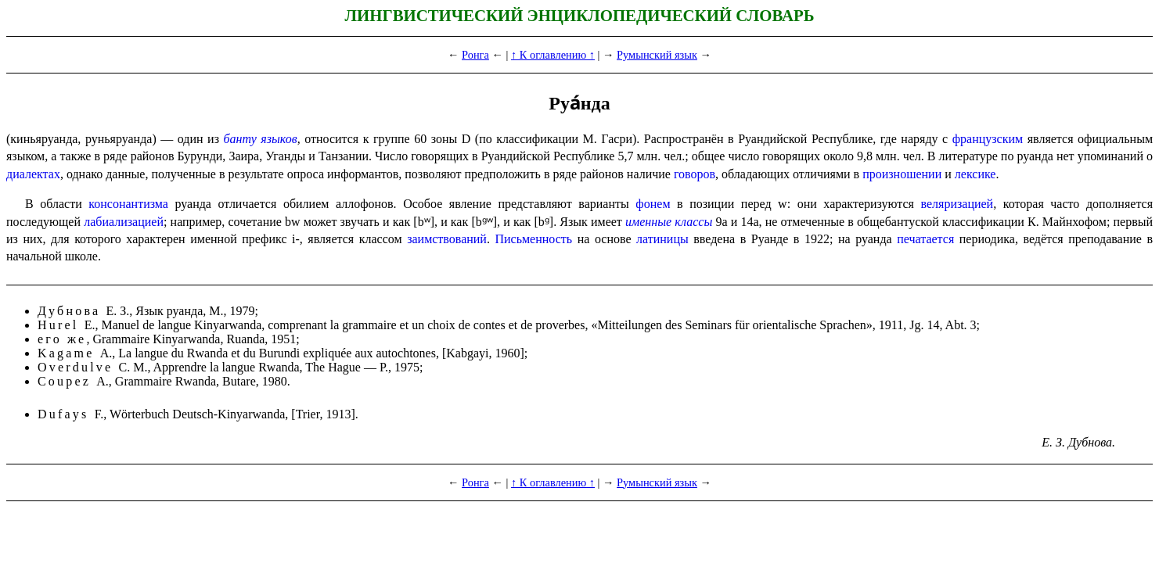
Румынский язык (657, 54)
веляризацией (957, 203)
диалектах (33, 174)
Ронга (475, 54)
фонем (652, 203)
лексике (975, 174)
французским (987, 138)
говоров (694, 174)
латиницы (662, 239)
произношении (901, 174)
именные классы (668, 221)
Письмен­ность (533, 239)
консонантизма (128, 203)
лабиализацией (124, 221)
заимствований (447, 239)
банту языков (260, 138)
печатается (925, 239)
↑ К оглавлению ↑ (553, 54)
